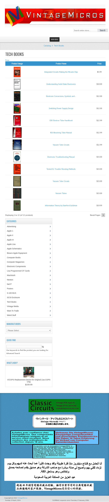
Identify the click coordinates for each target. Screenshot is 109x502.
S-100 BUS (13, 293)
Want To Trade (13, 311)
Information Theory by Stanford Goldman (61, 205)
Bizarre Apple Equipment (18, 253)
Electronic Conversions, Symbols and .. (61, 96)
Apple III (11, 240)
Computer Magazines (17, 262)
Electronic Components (18, 266)
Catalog (47, 45)
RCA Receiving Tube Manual (61, 132)
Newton (10, 280)
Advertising (13, 226)
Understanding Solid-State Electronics (61, 84)
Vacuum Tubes (61, 193)
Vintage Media (14, 306)
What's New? (12, 362)
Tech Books (59, 45)
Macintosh (12, 275)
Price (7, 60)
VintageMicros (22, 498)
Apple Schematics (15, 249)
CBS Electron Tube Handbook (61, 120)
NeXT (9, 284)
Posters (11, 289)
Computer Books (15, 257)
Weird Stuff (13, 315)
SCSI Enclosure (15, 297)
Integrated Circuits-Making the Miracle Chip (61, 72)
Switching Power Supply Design (61, 108)
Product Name (61, 63)
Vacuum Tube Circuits (61, 145)
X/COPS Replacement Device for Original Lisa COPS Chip (28, 381)
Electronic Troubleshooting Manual (61, 157)
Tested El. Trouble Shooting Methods (61, 169)
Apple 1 (11, 231)
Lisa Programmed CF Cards (19, 271)
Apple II (11, 235)
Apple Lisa (13, 244)
